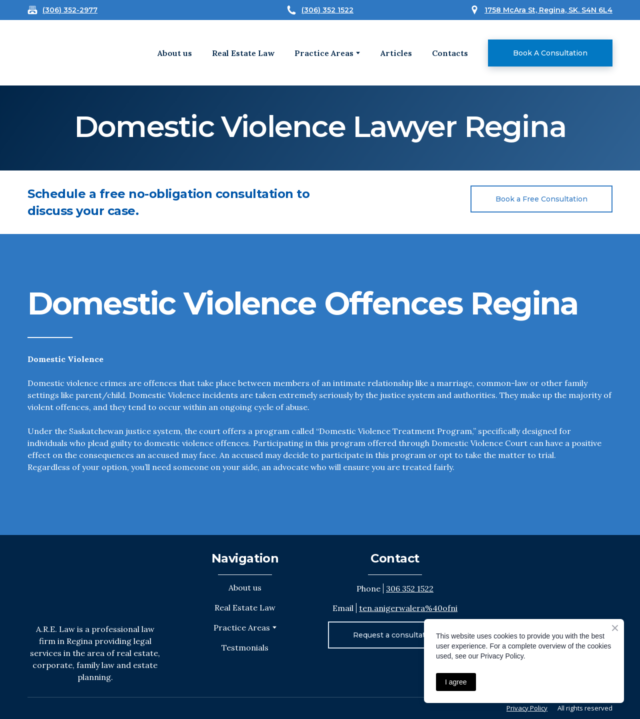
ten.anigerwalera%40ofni (408, 608)
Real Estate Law (243, 53)
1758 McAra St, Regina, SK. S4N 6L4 (548, 10)
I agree (456, 682)
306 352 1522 (410, 589)
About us (175, 53)
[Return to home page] (94, 579)
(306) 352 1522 (328, 10)
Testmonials (245, 647)
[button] (550, 53)
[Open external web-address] (59, 53)
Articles (396, 53)
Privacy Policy (527, 708)
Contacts (450, 53)
